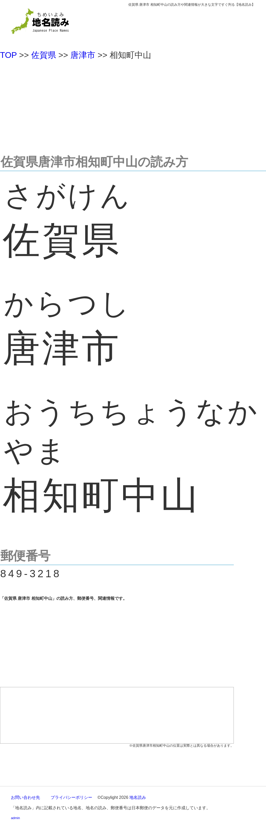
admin (15, 818)
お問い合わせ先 (25, 797)
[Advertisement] (133, 105)
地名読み (137, 797)
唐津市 (82, 55)
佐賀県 (43, 55)
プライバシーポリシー (71, 797)
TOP (8, 55)
